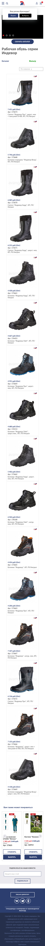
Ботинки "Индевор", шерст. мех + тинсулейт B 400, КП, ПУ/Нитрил (21, 747)
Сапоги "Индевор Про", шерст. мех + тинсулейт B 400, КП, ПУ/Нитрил (22, 115)
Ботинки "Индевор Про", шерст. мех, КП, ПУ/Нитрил (21, 387)
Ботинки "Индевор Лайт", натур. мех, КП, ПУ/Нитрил (21, 523)
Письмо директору (22, 894)
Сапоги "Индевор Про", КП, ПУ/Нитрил (20, 702)
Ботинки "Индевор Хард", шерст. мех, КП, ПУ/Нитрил (21, 478)
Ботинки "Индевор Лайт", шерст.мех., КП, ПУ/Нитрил (19, 432)
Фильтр (32, 61)
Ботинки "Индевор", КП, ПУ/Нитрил (22, 567)
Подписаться (22, 881)
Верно (13, 15)
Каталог (5, 61)
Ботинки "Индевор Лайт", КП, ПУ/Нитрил (21, 342)
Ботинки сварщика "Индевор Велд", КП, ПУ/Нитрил (22, 161)
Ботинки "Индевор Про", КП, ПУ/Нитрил (21, 612)
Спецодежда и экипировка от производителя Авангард (22, 910)
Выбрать (25, 15)
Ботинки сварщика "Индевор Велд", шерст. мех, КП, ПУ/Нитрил (22, 793)
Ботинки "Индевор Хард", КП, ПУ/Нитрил (21, 297)
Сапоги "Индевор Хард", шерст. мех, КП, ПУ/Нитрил (22, 251)
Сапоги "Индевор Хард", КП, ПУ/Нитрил (21, 206)
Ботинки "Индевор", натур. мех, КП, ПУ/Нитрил (22, 657)
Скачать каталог (22, 41)
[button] (3, 35)
